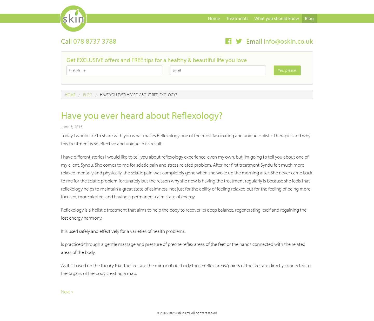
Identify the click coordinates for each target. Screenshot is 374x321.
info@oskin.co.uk (288, 41)
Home (214, 18)
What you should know (276, 18)
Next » (67, 292)
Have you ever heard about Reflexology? (138, 95)
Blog (309, 18)
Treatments (237, 18)
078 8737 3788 (94, 41)
